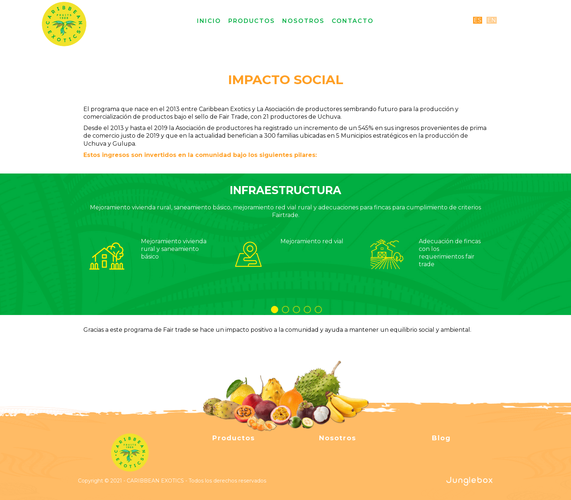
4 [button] (307, 309)
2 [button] (285, 309)
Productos (251, 21)
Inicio (209, 21)
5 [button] (318, 309)
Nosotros (303, 21)
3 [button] (296, 309)
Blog (441, 438)
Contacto (353, 21)
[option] (285, 234)
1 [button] (274, 309)
